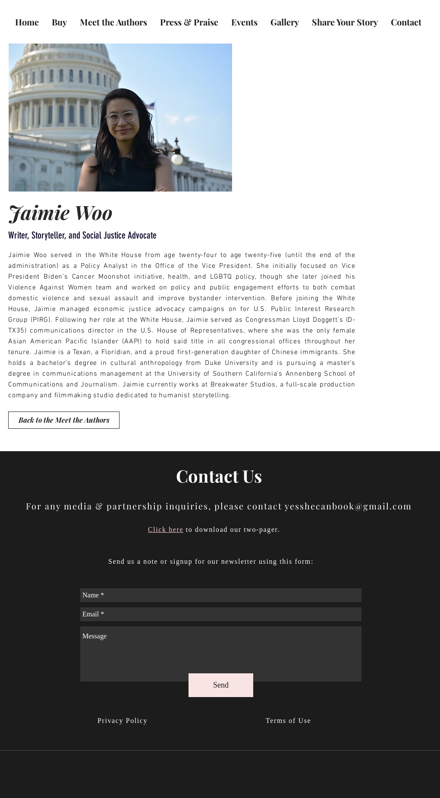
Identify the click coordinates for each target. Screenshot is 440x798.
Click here (165, 529)
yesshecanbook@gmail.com (348, 506)
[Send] (221, 685)
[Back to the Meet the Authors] (63, 420)
